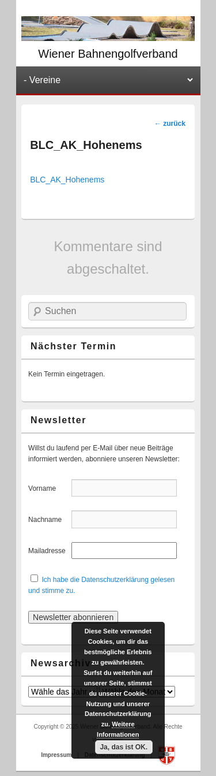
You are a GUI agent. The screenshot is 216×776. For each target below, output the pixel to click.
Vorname (48, 488)
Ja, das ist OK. (123, 747)
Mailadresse (48, 551)
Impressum (57, 755)
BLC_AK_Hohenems (67, 179)
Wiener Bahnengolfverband (107, 53)
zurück (169, 124)
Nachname (48, 520)
